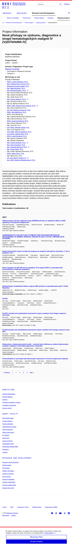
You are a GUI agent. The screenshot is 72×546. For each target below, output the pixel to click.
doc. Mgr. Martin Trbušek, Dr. (18, 158)
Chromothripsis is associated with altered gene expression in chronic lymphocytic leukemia (35, 358)
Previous (6, 372)
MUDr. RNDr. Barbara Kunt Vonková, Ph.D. (22, 106)
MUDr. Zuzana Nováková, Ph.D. (17, 121)
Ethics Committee (13, 18)
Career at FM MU (7, 441)
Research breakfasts (8, 479)
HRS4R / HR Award (8, 471)
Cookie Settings (50, 534)
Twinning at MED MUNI (9, 485)
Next (32, 372)
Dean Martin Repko (8, 418)
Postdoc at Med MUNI (8, 482)
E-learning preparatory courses (11, 402)
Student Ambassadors (8, 394)
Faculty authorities (7, 424)
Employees (5, 449)
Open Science (6, 476)
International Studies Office (10, 446)
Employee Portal (22, 507)
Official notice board (8, 432)
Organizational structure (9, 426)
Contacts (51, 18)
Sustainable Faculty (8, 444)
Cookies (13, 515)
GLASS (5, 298)
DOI (34, 325)
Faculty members (7, 421)
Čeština (67, 4)
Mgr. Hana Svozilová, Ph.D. (16, 145)
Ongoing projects (63, 18)
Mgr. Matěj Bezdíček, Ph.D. (16, 88)
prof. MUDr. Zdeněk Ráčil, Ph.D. (17, 134)
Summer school (6, 408)
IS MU (4, 507)
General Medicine (7, 397)
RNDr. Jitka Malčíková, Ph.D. (16, 112)
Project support (6, 465)
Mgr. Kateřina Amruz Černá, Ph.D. (18, 84)
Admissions (8, 390)
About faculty (10, 414)
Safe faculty (5, 438)
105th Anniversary (7, 429)
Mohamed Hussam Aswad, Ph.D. (18, 86)
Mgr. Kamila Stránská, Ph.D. (17, 142)
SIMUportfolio (36, 507)
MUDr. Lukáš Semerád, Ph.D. (17, 136)
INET (12, 507)
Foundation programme (9, 405)
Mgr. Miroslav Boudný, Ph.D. (17, 90)
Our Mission (5, 435)
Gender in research (8, 473)
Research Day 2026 (8, 488)
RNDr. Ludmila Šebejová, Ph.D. (17, 82)
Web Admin (5, 515)
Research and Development (17, 458)
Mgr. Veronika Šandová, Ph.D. (18, 147)
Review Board (39, 18)
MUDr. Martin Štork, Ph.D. (15, 153)
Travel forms (26, 18)
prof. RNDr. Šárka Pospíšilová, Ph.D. (19, 132)
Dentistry (5, 399)
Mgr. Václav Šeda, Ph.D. (15, 149)
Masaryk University (12, 69)
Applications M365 (51, 507)
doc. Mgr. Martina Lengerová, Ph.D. (19, 110)
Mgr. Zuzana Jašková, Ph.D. (17, 99)
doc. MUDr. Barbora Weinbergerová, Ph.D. (21, 160)
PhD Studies (6, 468)
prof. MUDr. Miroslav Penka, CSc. (18, 127)
